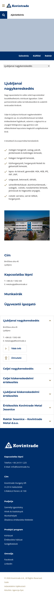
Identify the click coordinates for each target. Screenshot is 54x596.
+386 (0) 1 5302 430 (14, 281)
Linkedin (8, 563)
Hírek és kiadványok (13, 511)
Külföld (36, 56)
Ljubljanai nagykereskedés (21, 320)
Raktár (48, 56)
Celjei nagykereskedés (18, 368)
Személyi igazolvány (13, 507)
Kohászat (8, 535)
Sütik (6, 582)
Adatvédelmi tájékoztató (14, 586)
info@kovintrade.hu (20, 466)
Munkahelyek (10, 515)
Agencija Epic (18, 590)
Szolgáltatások (11, 543)
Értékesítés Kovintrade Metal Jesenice (22, 407)
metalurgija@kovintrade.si (16, 284)
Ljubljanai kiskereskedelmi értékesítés (21, 393)
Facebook (8, 559)
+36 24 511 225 (19, 462)
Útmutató (16, 358)
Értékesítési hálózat (13, 539)
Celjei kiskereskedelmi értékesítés (18, 380)
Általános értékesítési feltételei (18, 519)
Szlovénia (24, 56)
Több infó (16, 348)
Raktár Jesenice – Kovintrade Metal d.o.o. (22, 421)
